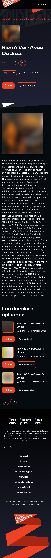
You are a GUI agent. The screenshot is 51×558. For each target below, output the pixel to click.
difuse (36, 504)
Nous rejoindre (25, 487)
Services (25, 476)
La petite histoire (25, 482)
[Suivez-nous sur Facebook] (4, 447)
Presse (25, 461)
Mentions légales (25, 471)
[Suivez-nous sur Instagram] (10, 447)
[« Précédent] (6, 402)
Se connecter (25, 492)
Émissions (18, 19)
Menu (42, 4)
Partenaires (25, 466)
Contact (25, 456)
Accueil (6, 19)
